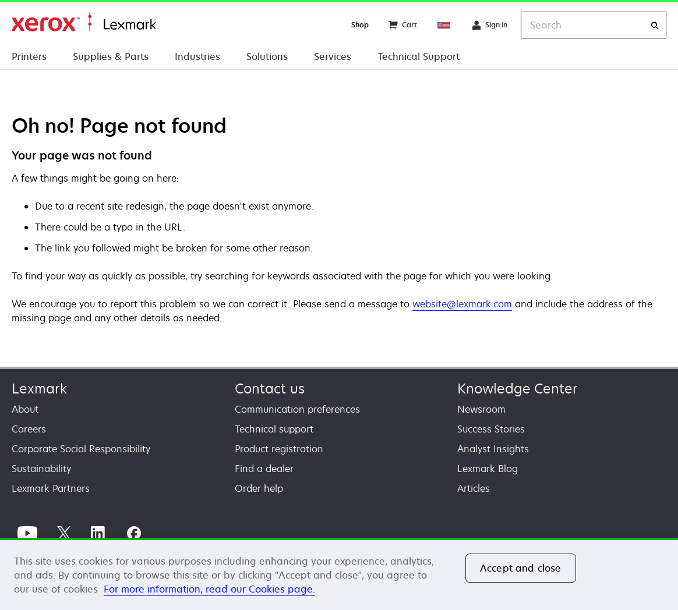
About (25, 409)
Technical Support (418, 56)
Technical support (274, 429)
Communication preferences (297, 409)
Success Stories (491, 429)
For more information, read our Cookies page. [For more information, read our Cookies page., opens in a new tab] (209, 589)
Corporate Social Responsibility (81, 448)
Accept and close (521, 568)
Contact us (270, 389)
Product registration (279, 448)
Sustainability (41, 468)
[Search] (654, 25)
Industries (197, 56)
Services (332, 56)
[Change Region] (444, 25)
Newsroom (481, 409)
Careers (29, 429)
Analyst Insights (493, 448)
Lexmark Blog (487, 468)
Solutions (267, 56)
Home (84, 22)
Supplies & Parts (111, 56)
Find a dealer (264, 468)
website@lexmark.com (462, 303)
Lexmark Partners (51, 488)
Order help (259, 488)
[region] (339, 574)
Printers (29, 56)
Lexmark (39, 389)
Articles (473, 488)
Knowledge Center (517, 389)
